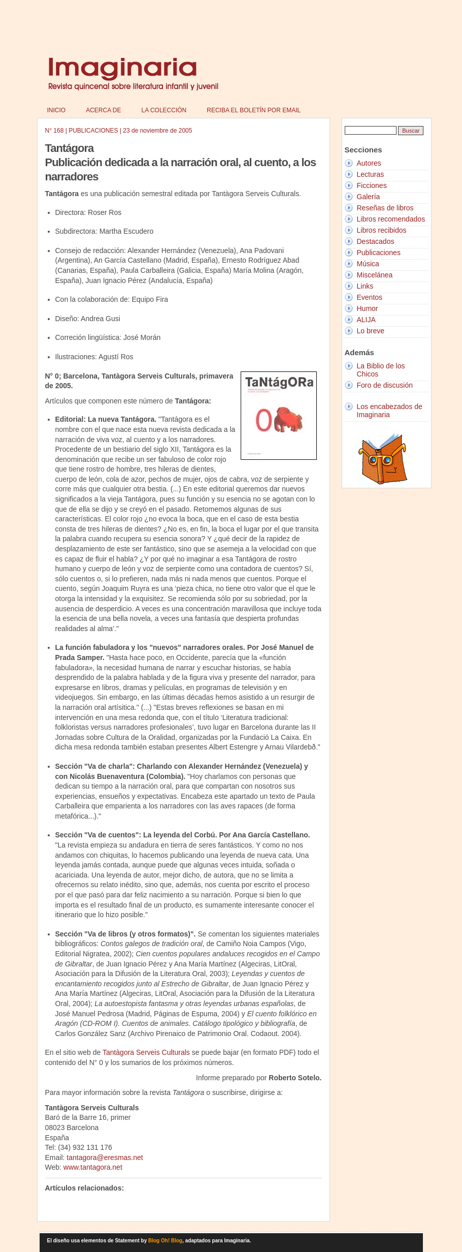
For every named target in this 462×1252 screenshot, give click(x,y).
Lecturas (370, 174)
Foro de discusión (385, 385)
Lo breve (370, 331)
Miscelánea (375, 275)
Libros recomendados (391, 219)
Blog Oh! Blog (165, 1240)
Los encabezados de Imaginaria (389, 410)
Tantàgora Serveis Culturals (146, 1052)
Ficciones (372, 185)
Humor (367, 308)
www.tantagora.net (91, 1167)
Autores (369, 163)
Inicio (56, 110)
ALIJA (366, 320)
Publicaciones (379, 252)
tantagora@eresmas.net (105, 1157)
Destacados (375, 241)
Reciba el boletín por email (254, 110)
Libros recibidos (382, 230)
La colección (164, 110)
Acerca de (103, 110)
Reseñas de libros (385, 208)
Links (365, 286)
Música (368, 264)
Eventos (370, 297)
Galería (368, 197)
